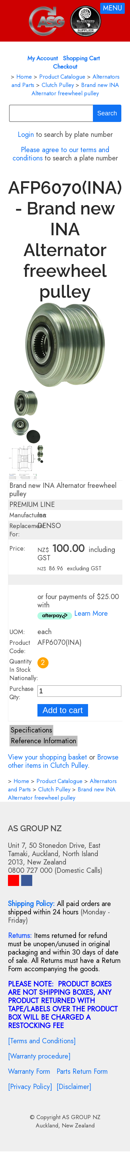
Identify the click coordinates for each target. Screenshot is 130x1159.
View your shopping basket (47, 757)
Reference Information (43, 741)
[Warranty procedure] (39, 1056)
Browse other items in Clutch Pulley (63, 761)
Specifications (31, 730)
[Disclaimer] (74, 1087)
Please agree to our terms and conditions (61, 154)
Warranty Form (29, 1071)
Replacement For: (26, 530)
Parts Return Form (82, 1071)
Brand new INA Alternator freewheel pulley (75, 89)
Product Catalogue (62, 76)
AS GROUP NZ (81, 1117)
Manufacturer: (28, 515)
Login (26, 135)
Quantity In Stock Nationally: (23, 670)
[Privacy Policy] (30, 1087)
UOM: (17, 631)
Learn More (91, 613)
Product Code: (19, 647)
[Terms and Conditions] (42, 1041)
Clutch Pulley (58, 85)
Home (24, 76)
